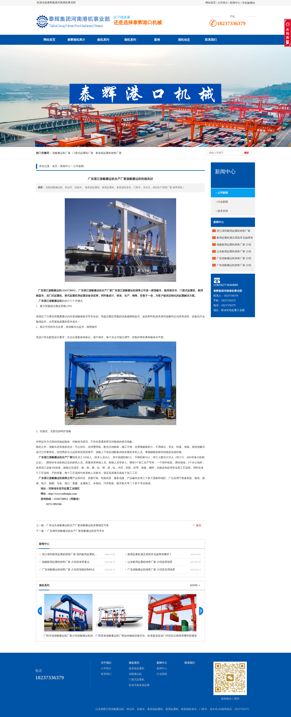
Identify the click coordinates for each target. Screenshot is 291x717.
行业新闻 (162, 674)
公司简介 (223, 2)
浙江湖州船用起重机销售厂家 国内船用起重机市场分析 (73, 554)
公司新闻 (78, 166)
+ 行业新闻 (221, 201)
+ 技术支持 (221, 211)
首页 (54, 166)
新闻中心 (235, 2)
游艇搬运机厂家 (61, 153)
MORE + (195, 585)
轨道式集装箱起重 (139, 685)
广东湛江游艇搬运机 (50, 301)
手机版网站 (248, 2)
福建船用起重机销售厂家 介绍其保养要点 (65, 562)
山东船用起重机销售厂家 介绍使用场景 (149, 562)
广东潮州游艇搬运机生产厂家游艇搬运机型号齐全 (75, 531)
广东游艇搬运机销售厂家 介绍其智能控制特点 (68, 569)
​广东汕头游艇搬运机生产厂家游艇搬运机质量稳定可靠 (77, 525)
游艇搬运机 (135, 674)
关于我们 (106, 662)
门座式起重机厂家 (83, 153)
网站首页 (210, 2)
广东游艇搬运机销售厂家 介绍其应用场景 (151, 569)
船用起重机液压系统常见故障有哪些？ (149, 554)
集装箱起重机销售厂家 (109, 153)
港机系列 (130, 39)
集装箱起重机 (136, 668)
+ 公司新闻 (221, 192)
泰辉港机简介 (76, 39)
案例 (157, 39)
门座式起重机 (136, 679)
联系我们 (211, 39)
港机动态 (184, 39)
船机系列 (103, 39)
